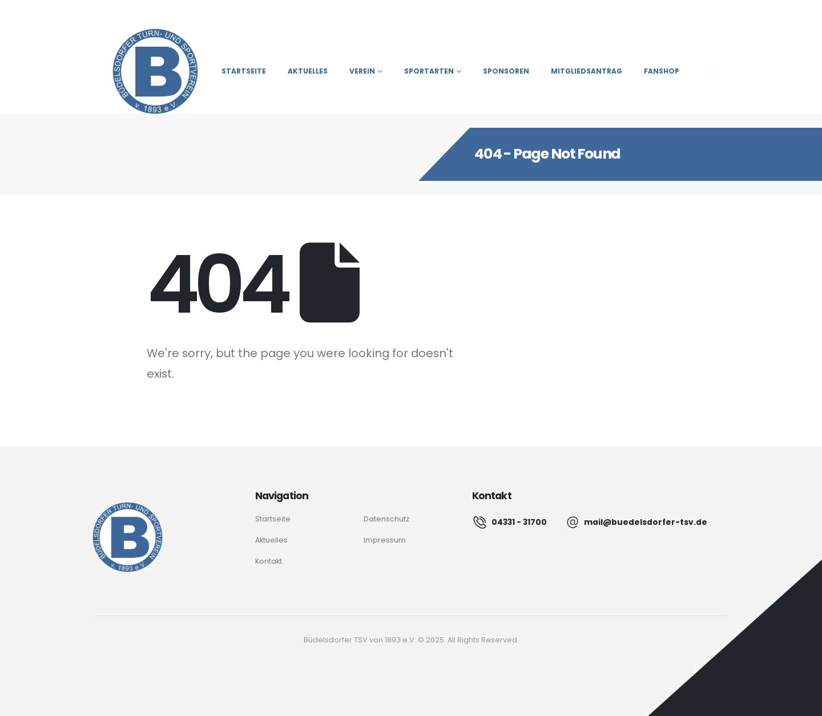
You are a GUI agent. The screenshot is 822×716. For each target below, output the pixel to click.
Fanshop (661, 71)
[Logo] (127, 537)
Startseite (243, 71)
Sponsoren (506, 71)
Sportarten (429, 71)
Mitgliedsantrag (586, 71)
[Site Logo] (145, 71)
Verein (362, 71)
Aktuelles (308, 71)
